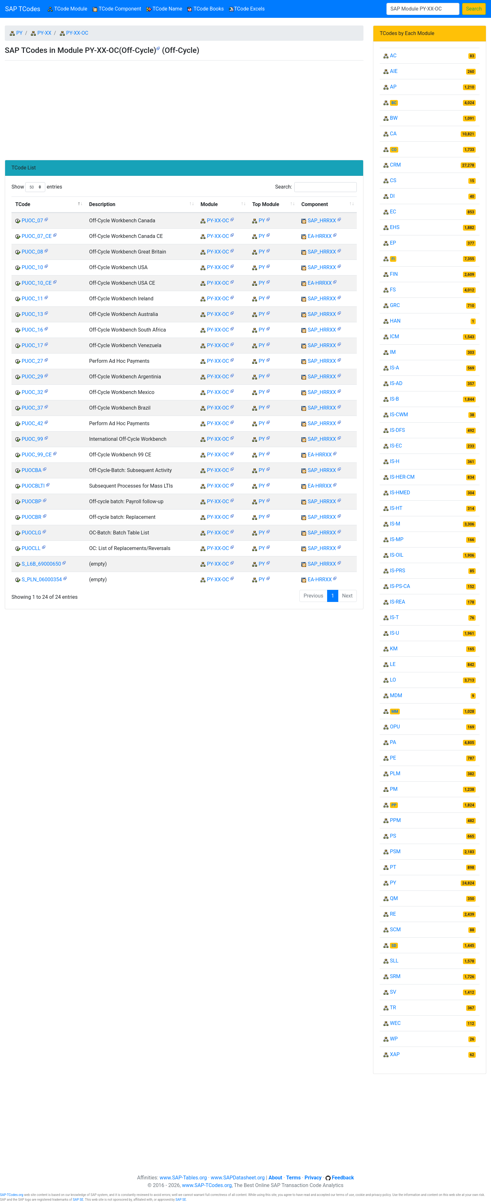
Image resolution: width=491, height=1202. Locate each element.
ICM (394, 336)
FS (393, 290)
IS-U (394, 633)
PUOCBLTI (33, 486)
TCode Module (69, 8)
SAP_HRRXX (322, 221)
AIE (394, 71)
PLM (395, 773)
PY (19, 33)
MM (395, 711)
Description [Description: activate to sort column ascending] (102, 204)
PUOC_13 (32, 314)
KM (394, 649)
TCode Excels (247, 9)
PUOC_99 (32, 439)
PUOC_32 (32, 392)
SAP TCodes (22, 9)
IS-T (394, 617)
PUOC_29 (32, 377)
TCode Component (116, 9)
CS (393, 180)
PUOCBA (31, 470)
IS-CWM (399, 414)
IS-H (394, 461)
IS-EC (396, 446)
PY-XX (44, 33)
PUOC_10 (32, 267)
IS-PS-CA (400, 586)
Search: (316, 187)
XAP (395, 1054)
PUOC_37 (32, 408)
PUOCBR (31, 517)
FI (393, 259)
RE (393, 914)
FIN (394, 274)
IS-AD (396, 383)
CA (393, 134)
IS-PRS (397, 571)
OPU (395, 727)
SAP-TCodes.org (11, 1195)
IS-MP (396, 539)
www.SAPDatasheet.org (238, 1178)
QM (394, 898)
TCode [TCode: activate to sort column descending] (22, 204)
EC (393, 212)
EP (393, 243)
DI (392, 196)
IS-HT (396, 508)
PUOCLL (31, 548)
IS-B (394, 399)
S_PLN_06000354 (42, 579)
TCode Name (164, 9)
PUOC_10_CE (37, 283)
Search (474, 9)
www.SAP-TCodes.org (207, 1185)
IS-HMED (400, 493)
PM (394, 789)
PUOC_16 (32, 330)
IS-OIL (396, 555)
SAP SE (78, 1199)
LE (393, 664)
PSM (395, 851)
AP (393, 87)
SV (393, 992)
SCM (395, 930)
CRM (395, 165)
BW (394, 118)
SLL (394, 961)
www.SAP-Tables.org (183, 1178)
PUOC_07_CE (37, 236)
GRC (395, 305)
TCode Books (205, 9)
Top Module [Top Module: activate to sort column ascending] (265, 204)
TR (393, 1008)
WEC (395, 1023)
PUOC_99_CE (37, 455)
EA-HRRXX (320, 236)
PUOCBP (31, 501)
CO (394, 149)
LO (393, 680)
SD (394, 945)
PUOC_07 (32, 221)
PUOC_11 (32, 299)
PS (393, 836)
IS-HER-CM (402, 477)
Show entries (36, 187)
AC (393, 56)
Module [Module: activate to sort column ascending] (209, 204)
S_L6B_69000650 (41, 564)
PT (393, 867)
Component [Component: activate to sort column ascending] (314, 204)
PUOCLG (31, 533)
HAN (395, 321)
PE (393, 758)
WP (394, 1039)
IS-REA (397, 602)
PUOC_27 (32, 361)
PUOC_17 (32, 345)
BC (394, 103)
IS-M (395, 524)
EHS (394, 227)
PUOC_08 (32, 252)
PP (394, 805)
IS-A (394, 368)
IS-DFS (397, 430)
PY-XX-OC (77, 33)
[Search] (422, 9)
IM (393, 352)
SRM (395, 976)
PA (393, 742)
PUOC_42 (32, 423)
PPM (395, 820)
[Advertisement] (184, 107)
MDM (396, 695)
